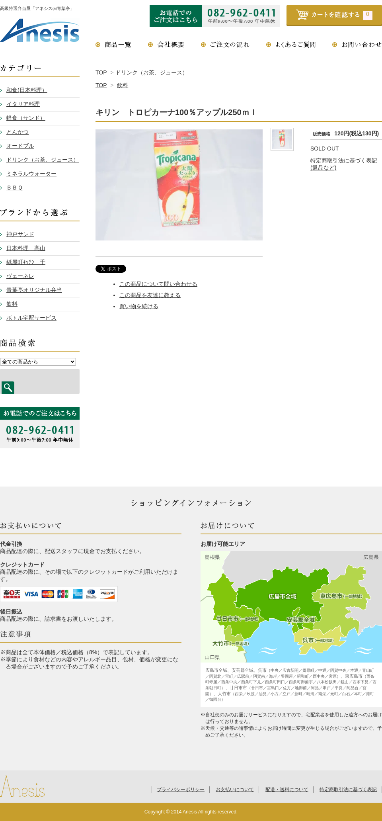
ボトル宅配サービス (31, 318)
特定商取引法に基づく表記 (348, 789)
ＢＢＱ (14, 187)
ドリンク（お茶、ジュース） (151, 72)
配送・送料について (286, 789)
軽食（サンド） (25, 118)
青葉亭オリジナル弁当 (34, 290)
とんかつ (17, 132)
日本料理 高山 (25, 248)
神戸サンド (20, 234)
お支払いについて (235, 789)
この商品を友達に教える (150, 295)
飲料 (122, 85)
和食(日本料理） (26, 90)
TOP (101, 72)
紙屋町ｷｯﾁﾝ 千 (25, 262)
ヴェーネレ (20, 276)
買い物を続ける (138, 306)
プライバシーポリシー (181, 789)
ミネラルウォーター (31, 173)
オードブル (20, 146)
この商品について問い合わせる (158, 284)
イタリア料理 (23, 104)
